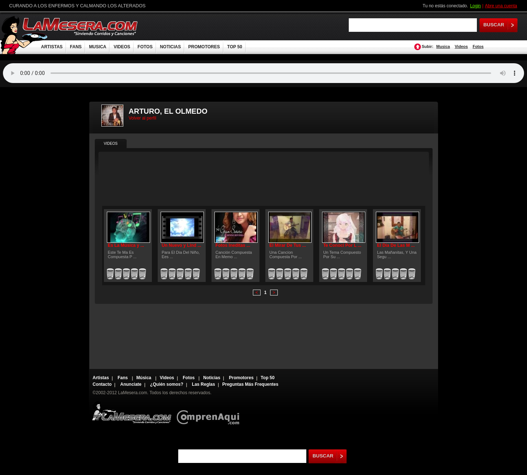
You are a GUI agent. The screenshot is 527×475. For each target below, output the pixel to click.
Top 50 (267, 377)
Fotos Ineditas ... (233, 245)
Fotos (477, 46)
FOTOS (145, 46)
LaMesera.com (80, 26)
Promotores (241, 377)
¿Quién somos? (166, 384)
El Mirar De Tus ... (287, 245)
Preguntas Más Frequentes (250, 384)
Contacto (102, 384)
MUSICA (97, 46)
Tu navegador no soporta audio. (263, 73)
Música (145, 377)
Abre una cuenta (501, 5)
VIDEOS (121, 46)
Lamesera (131, 412)
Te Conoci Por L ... (342, 245)
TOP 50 (234, 46)
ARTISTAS (52, 46)
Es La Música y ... (126, 245)
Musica (443, 46)
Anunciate (131, 384)
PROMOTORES (204, 46)
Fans (123, 377)
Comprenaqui (210, 412)
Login (475, 5)
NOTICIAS (170, 46)
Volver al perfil (142, 118)
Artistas (101, 377)
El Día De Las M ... (396, 245)
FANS (76, 46)
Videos (461, 46)
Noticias (211, 377)
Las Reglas (203, 384)
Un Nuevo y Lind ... (181, 245)
